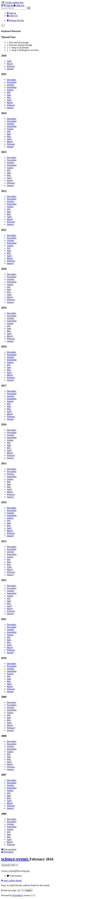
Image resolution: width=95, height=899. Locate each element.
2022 (3, 190)
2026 (3, 55)
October (10, 85)
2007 (3, 774)
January (10, 69)
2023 (3, 151)
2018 (3, 346)
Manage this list (15, 20)
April (9, 61)
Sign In (11, 13)
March (10, 63)
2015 (3, 463)
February (11, 66)
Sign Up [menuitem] (18, 5)
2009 (3, 696)
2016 (3, 424)
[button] (2, 5)
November (11, 82)
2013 (3, 541)
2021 (3, 229)
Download (7, 852)
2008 (3, 735)
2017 (3, 385)
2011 (3, 619)
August (10, 90)
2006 (3, 813)
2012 (3, 580)
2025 (3, 74)
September (11, 87)
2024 (3, 113)
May (9, 97)
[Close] (3, 25)
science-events (15, 858)
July (9, 92)
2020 (3, 268)
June (9, 95)
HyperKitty (17, 895)
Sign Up (12, 15)
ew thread (11, 880)
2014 (3, 502)
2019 (3, 307)
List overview (8, 849)
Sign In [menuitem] (8, 5)
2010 (3, 658)
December (11, 79)
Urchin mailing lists (15, 2)
